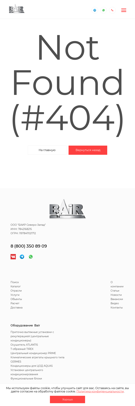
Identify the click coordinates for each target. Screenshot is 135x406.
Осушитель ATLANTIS (24, 344)
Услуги (15, 294)
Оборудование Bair (25, 325)
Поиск (15, 282)
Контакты (117, 307)
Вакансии (117, 299)
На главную (47, 150)
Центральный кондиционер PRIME (33, 353)
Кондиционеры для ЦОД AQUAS (32, 365)
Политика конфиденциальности (100, 391)
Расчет (15, 303)
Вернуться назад (88, 150)
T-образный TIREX (22, 349)
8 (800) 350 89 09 (29, 246)
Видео (115, 303)
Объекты (16, 299)
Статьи (115, 290)
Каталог (16, 286)
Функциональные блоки (26, 378)
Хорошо (67, 399)
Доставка (16, 307)
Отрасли (16, 290)
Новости (116, 294)
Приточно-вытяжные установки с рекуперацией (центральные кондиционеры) (32, 336)
